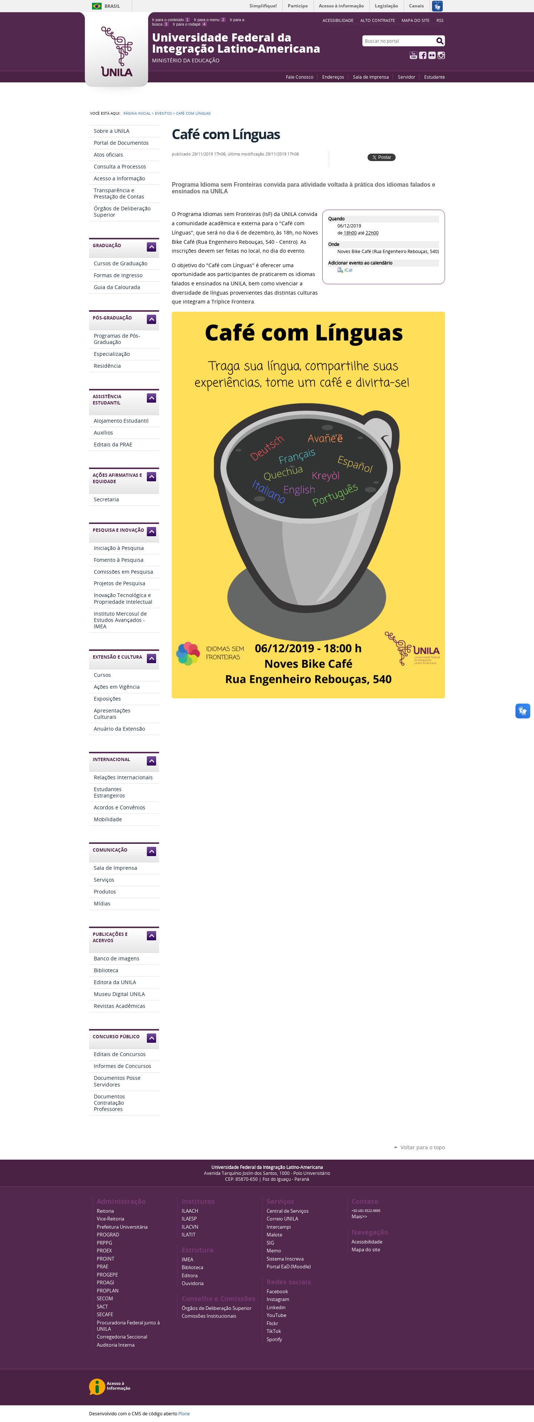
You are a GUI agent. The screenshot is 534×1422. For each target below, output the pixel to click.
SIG (270, 1243)
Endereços (333, 77)
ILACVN (190, 1227)
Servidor (406, 77)
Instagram (441, 55)
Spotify (274, 1339)
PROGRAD (108, 1235)
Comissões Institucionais (209, 1316)
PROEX (104, 1251)
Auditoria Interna (116, 1345)
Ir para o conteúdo (171, 19)
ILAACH (190, 1211)
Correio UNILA (282, 1219)
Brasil (112, 6)
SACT (102, 1307)
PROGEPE (107, 1275)
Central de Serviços (288, 1211)
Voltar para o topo (422, 1147)
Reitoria (105, 1211)
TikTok (274, 1331)
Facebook (422, 55)
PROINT (105, 1259)
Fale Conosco (299, 77)
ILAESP (189, 1219)
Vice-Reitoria (110, 1219)
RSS (440, 20)
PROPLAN (108, 1291)
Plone (184, 1413)
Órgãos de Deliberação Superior (216, 1308)
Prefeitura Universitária (122, 1227)
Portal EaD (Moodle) (289, 1267)
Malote (274, 1235)
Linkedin (276, 1307)
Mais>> (359, 1216)
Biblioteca (192, 1267)
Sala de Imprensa (371, 77)
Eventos (163, 113)
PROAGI (105, 1283)
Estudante (434, 77)
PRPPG (104, 1243)
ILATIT (188, 1235)
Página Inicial (137, 113)
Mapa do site (415, 20)
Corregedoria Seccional (122, 1337)
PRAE (102, 1267)
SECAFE (105, 1314)
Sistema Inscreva (285, 1259)
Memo (274, 1251)
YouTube (413, 55)
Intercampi (279, 1227)
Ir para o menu (209, 19)
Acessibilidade (367, 1242)
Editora (190, 1275)
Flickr (432, 55)
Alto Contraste (377, 20)
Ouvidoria (193, 1283)
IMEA (187, 1259)
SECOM (105, 1298)
